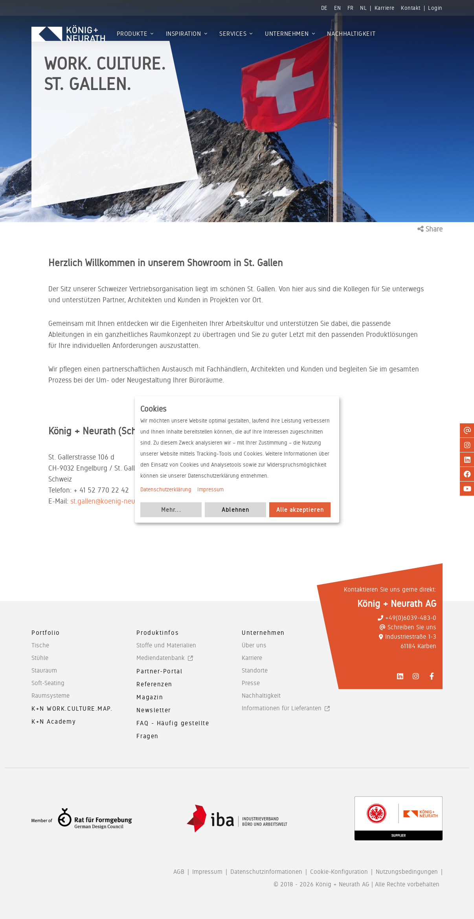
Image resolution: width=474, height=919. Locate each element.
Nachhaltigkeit (261, 695)
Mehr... (171, 509)
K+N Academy (53, 721)
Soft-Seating (47, 683)
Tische (40, 645)
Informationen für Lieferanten (282, 708)
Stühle (39, 658)
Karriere (252, 658)
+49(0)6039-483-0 (407, 617)
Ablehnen (235, 509)
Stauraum (44, 670)
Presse (251, 683)
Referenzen (154, 684)
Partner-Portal (159, 671)
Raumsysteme (50, 695)
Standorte (255, 670)
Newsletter (153, 710)
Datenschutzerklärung (165, 489)
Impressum (210, 489)
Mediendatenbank (160, 658)
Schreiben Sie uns (408, 627)
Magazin (149, 697)
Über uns (254, 645)
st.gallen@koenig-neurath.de (113, 501)
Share (430, 229)
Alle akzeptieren (300, 509)
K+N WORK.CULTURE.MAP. (72, 708)
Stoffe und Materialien (166, 645)
